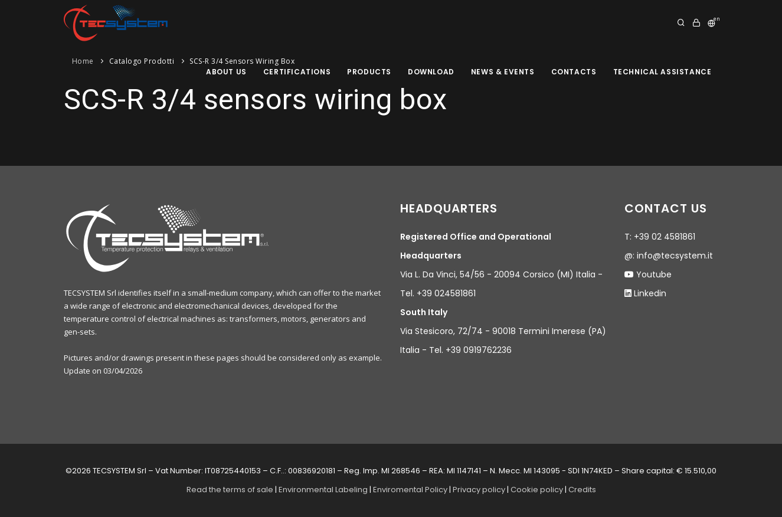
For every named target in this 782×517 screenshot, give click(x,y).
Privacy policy (479, 489)
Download (431, 72)
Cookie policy (537, 489)
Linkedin (650, 293)
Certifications (297, 72)
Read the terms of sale (229, 489)
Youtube (654, 274)
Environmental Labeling (324, 489)
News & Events (503, 72)
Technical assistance (662, 72)
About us (226, 72)
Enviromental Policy (410, 489)
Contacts (574, 72)
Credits (582, 489)
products (369, 72)
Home (83, 61)
